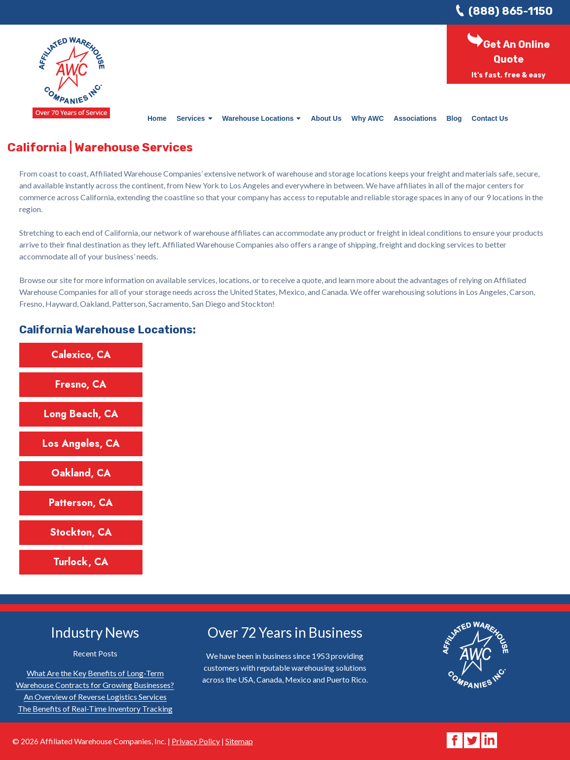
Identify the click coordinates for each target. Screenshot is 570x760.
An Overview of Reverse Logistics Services (95, 696)
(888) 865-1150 (510, 11)
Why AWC (368, 118)
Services (195, 118)
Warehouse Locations (261, 118)
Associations (414, 118)
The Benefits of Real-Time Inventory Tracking (95, 708)
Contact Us (490, 118)
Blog (454, 118)
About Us (326, 118)
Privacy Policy (196, 741)
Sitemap (239, 741)
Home (157, 118)
